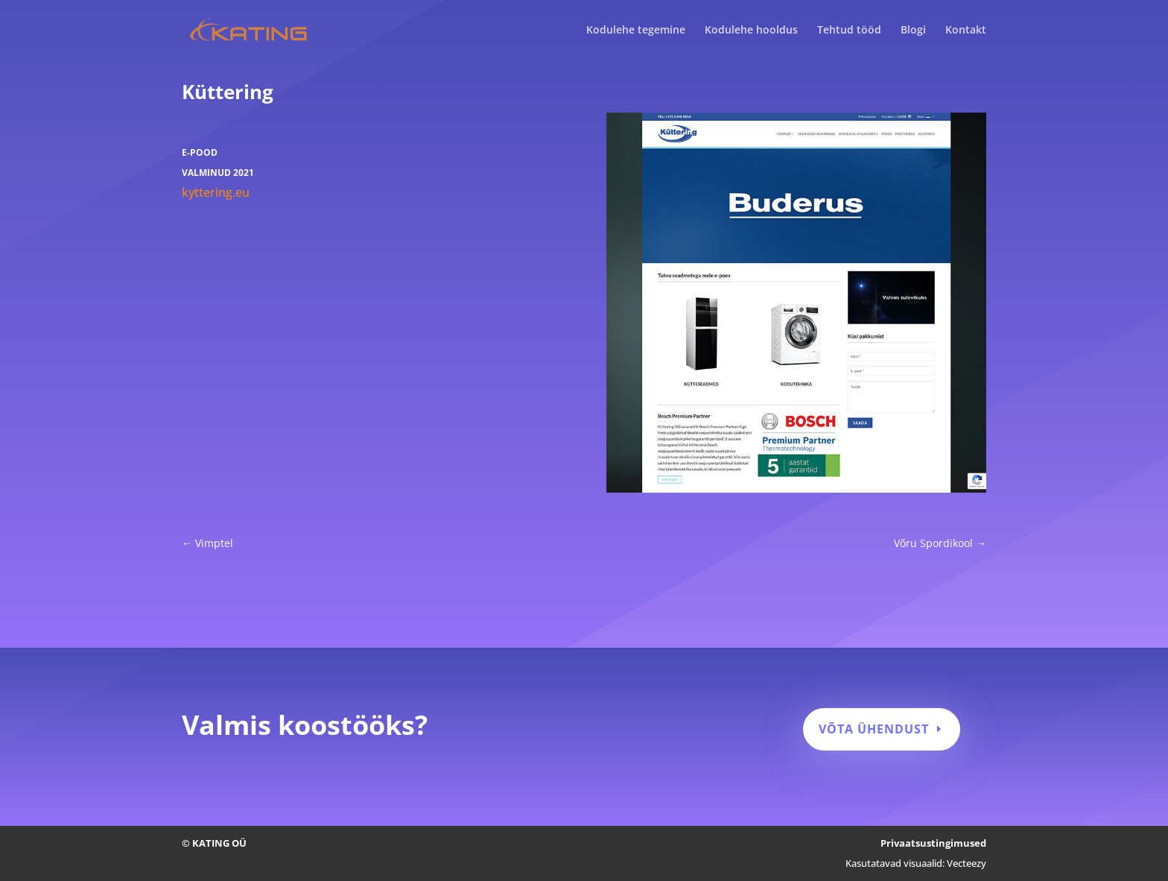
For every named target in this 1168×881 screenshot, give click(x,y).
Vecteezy (966, 863)
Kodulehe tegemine (635, 31)
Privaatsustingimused (933, 843)
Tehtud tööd (849, 31)
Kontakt (965, 31)
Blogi (913, 31)
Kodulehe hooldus (751, 31)
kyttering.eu (216, 192)
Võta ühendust (874, 729)
